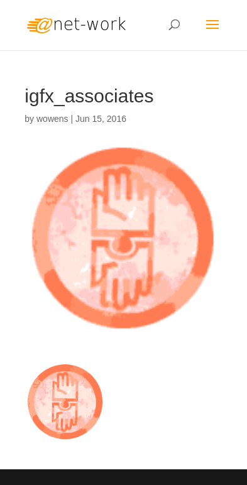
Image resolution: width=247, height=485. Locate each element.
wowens (52, 119)
